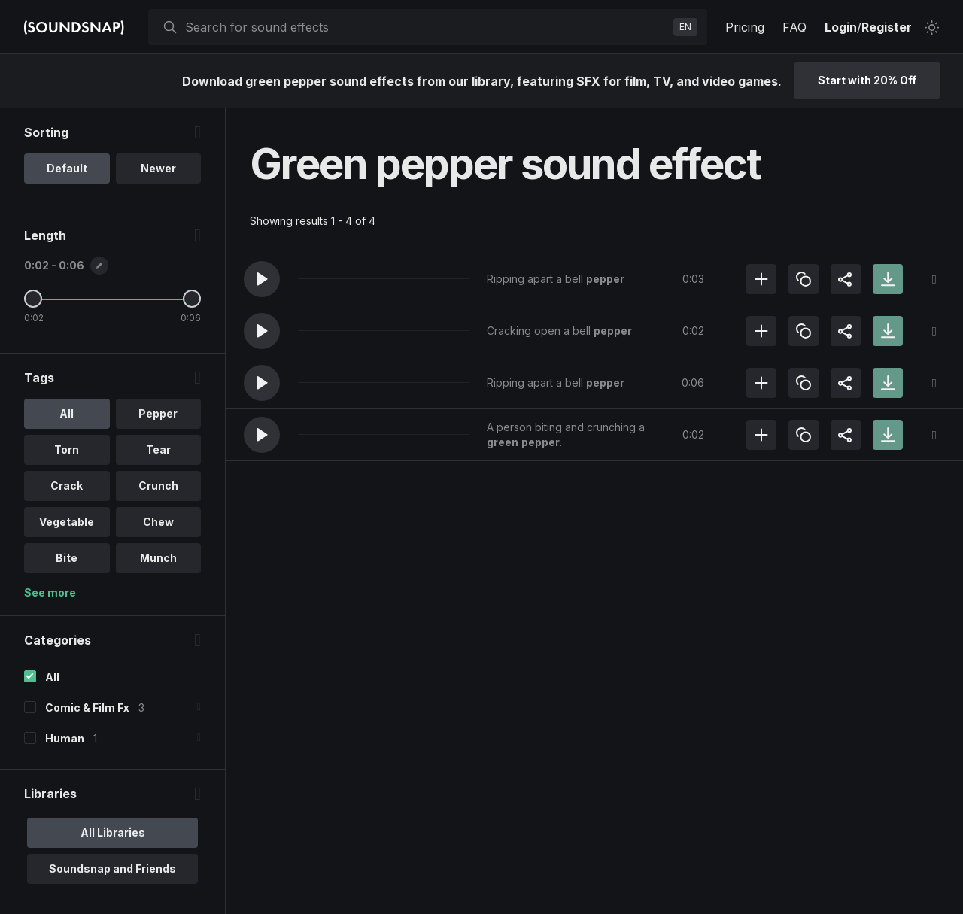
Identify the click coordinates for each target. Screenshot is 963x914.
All (52, 676)
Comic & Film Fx (87, 707)
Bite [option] (66, 557)
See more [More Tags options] (50, 592)
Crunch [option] (158, 485)
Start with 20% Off (867, 80)
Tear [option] (158, 449)
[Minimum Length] (33, 299)
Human (64, 738)
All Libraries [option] (113, 832)
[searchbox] (426, 27)
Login (841, 27)
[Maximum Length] (192, 299)
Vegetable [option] (66, 521)
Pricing (744, 27)
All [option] (66, 413)
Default (67, 168)
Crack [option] (66, 485)
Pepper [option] (158, 413)
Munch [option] (158, 557)
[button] (262, 279)
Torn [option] (66, 449)
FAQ (794, 27)
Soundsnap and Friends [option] (112, 868)
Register (886, 27)
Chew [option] (158, 521)
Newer (158, 168)
